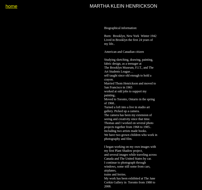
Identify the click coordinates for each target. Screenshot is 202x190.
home (11, 6)
